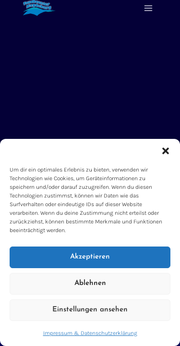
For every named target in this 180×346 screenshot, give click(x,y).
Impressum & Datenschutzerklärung (90, 333)
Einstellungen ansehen (90, 309)
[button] (165, 151)
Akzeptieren (90, 256)
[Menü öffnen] (148, 7)
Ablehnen (90, 283)
